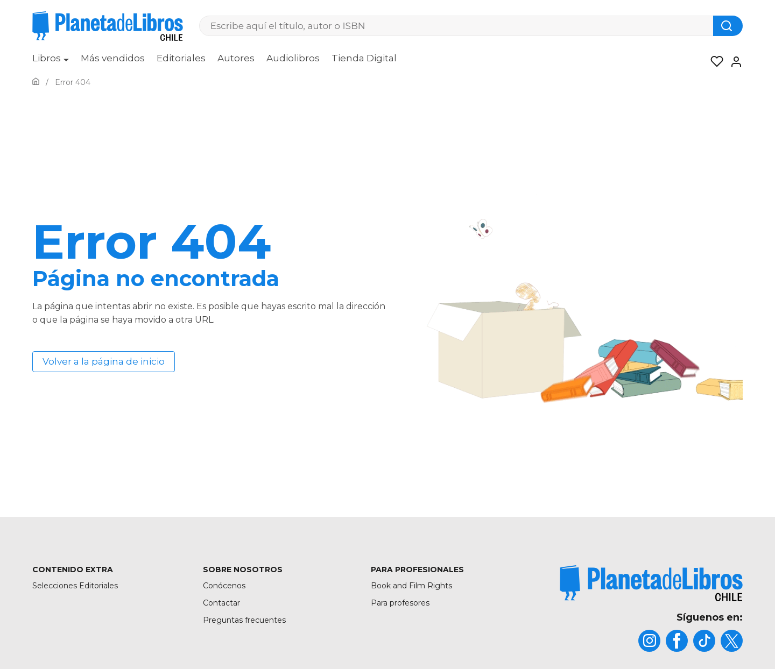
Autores (236, 58)
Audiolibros (293, 58)
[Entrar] (733, 61)
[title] (651, 583)
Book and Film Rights (411, 585)
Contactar (221, 603)
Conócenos (224, 585)
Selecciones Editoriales (75, 585)
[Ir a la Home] (35, 82)
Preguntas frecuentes (244, 620)
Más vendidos (113, 58)
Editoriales (181, 58)
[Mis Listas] (713, 61)
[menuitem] (50, 62)
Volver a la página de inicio (104, 361)
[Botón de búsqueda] (728, 26)
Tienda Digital (364, 58)
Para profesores (400, 603)
